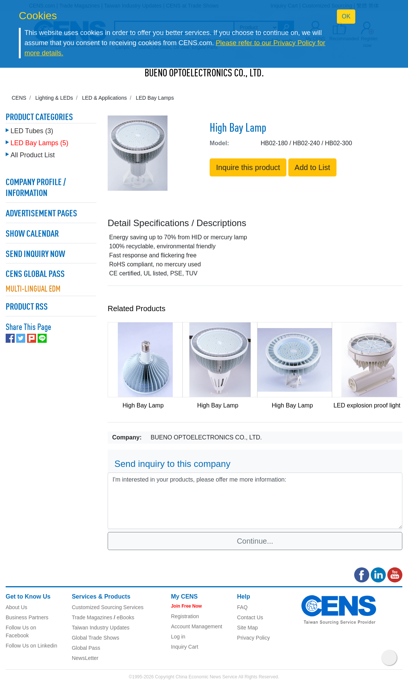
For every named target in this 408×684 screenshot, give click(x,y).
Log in (178, 637)
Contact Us (250, 617)
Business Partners (27, 617)
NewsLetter (85, 658)
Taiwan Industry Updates (100, 628)
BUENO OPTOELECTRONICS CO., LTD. (204, 73)
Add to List (312, 167)
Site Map (247, 628)
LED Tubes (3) (32, 131)
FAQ (242, 607)
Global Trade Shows (95, 638)
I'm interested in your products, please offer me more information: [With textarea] (255, 501)
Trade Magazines (92, 617)
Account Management (196, 626)
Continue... (255, 541)
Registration (185, 616)
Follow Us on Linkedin (31, 646)
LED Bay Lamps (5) (40, 143)
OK (346, 16)
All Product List (33, 155)
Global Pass (86, 648)
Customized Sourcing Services (108, 607)
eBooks (125, 617)
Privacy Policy (253, 638)
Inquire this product (248, 167)
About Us (16, 607)
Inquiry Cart (184, 647)
